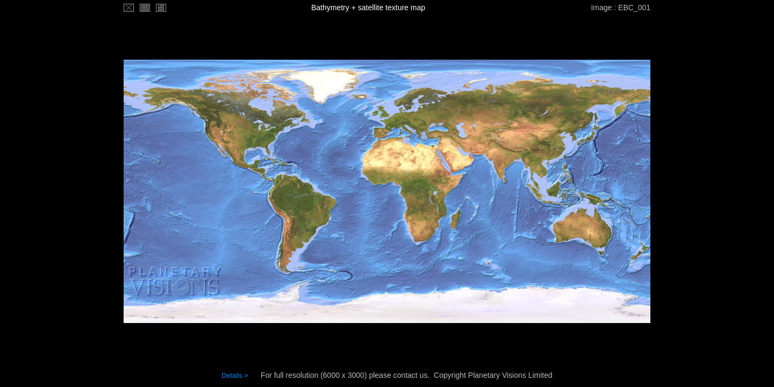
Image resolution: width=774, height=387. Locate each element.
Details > (234, 375)
